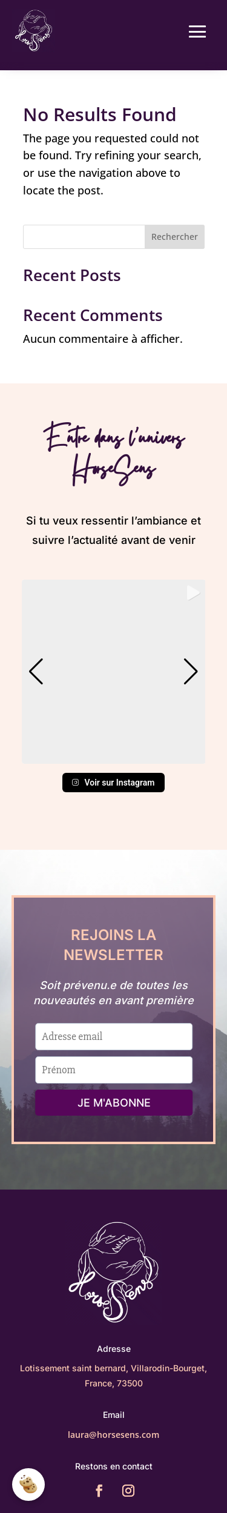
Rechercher (174, 236)
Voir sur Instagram (113, 782)
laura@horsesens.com (113, 1434)
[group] (114, 672)
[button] (113, 755)
